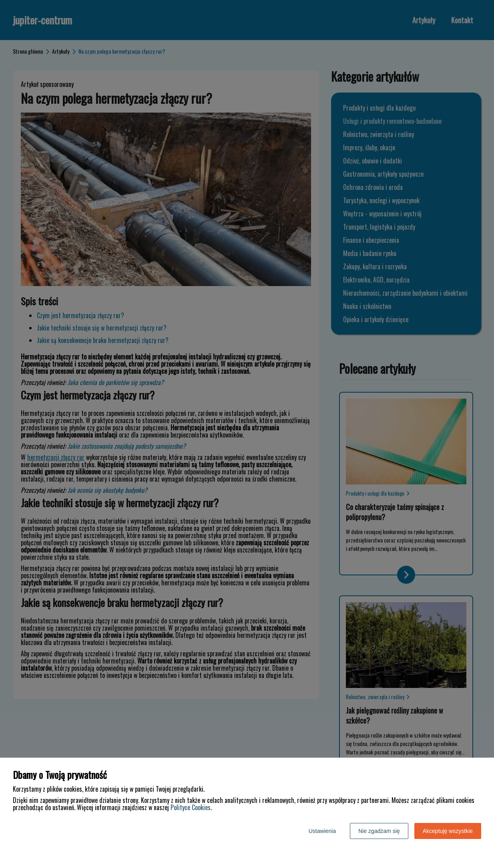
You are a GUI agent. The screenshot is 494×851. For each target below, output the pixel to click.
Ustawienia (322, 831)
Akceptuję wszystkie (448, 831)
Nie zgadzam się (379, 831)
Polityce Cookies (191, 807)
